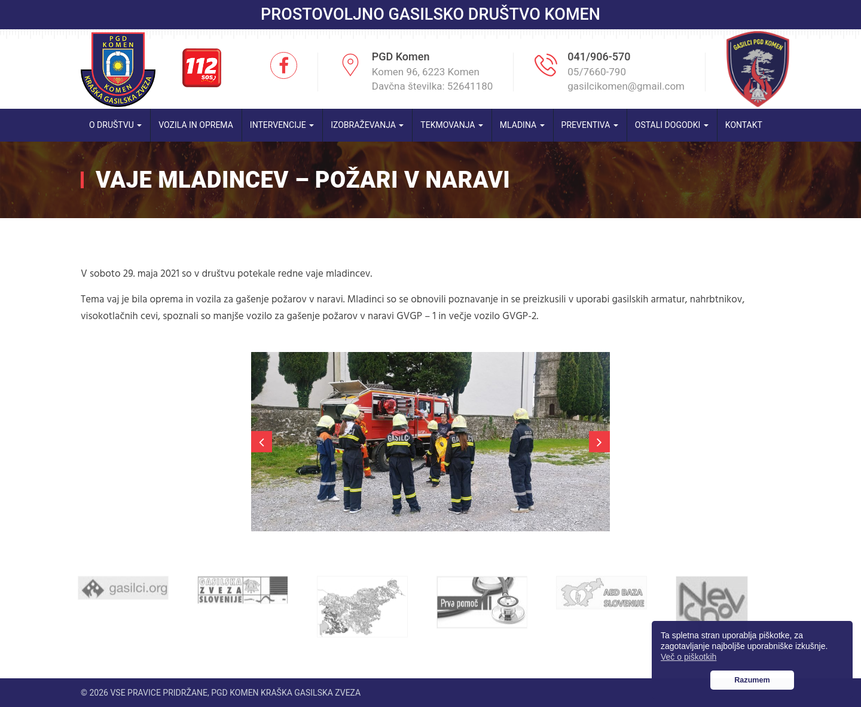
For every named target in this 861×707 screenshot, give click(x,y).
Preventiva (589, 125)
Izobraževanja (367, 125)
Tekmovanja (451, 125)
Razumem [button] (752, 680)
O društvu (115, 125)
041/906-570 (598, 56)
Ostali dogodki (672, 125)
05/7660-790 (596, 72)
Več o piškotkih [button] (688, 657)
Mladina (522, 125)
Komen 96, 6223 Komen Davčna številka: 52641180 (432, 79)
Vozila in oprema (195, 125)
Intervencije (282, 125)
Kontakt (743, 125)
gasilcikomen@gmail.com (626, 86)
